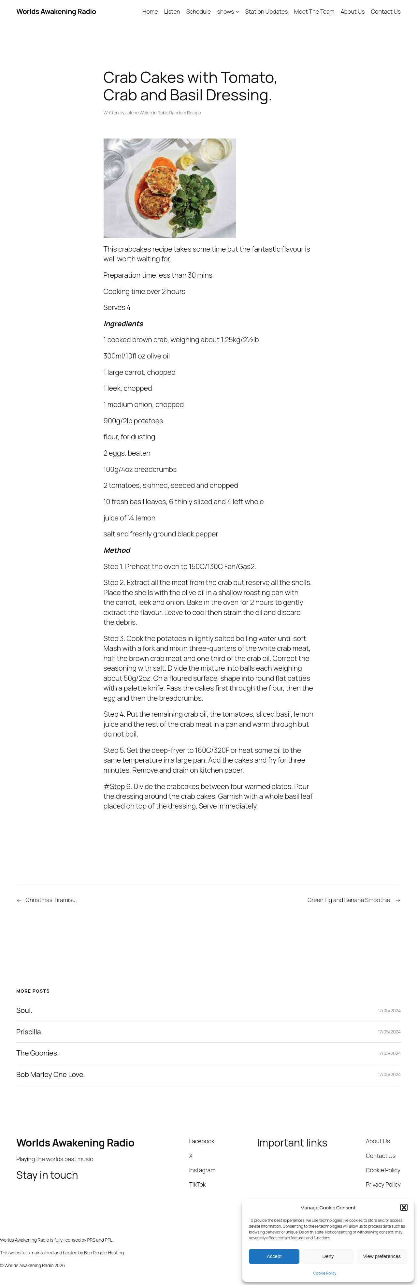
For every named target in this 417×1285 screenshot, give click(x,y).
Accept (274, 1256)
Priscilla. (29, 1032)
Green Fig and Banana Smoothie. (350, 900)
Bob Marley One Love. (50, 1074)
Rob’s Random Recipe (179, 113)
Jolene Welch (138, 113)
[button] (404, 1207)
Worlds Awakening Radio (56, 11)
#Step (114, 786)
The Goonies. (37, 1053)
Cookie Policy (325, 1273)
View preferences (382, 1256)
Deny (328, 1256)
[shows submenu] (237, 11)
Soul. (24, 1010)
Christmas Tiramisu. (51, 900)
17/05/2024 (389, 1010)
